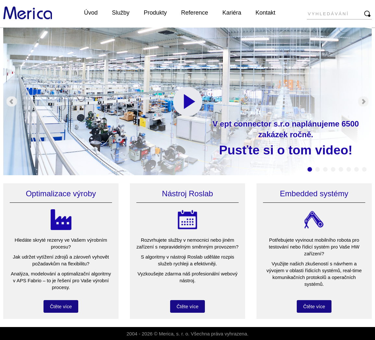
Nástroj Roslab (187, 193)
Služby (121, 12)
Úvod (91, 12)
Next (363, 101)
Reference (194, 12)
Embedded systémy (314, 193)
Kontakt (265, 12)
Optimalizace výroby (61, 193)
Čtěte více (61, 306)
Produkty (155, 12)
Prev (11, 101)
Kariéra (231, 12)
